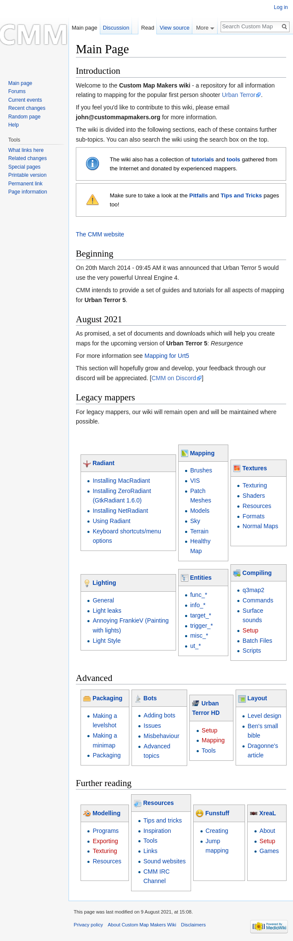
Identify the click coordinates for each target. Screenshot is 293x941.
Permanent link (25, 184)
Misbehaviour (161, 735)
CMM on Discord (174, 378)
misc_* (199, 635)
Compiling (257, 572)
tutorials (202, 159)
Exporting (105, 841)
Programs (106, 830)
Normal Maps (260, 526)
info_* (198, 605)
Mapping (202, 453)
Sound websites (165, 861)
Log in (281, 7)
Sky (195, 520)
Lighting (104, 582)
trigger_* (201, 625)
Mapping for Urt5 (166, 355)
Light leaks (107, 610)
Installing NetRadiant (120, 510)
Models (199, 510)
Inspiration (157, 830)
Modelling (106, 813)
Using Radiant (111, 520)
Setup (250, 630)
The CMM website (100, 234)
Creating (217, 830)
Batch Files (257, 640)
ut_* (195, 645)
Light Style (106, 640)
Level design (264, 715)
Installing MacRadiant (121, 480)
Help (13, 125)
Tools (209, 750)
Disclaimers (193, 924)
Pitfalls (198, 195)
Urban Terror (238, 94)
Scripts (251, 650)
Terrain (199, 531)
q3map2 (253, 590)
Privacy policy (88, 924)
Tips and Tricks (241, 195)
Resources (256, 505)
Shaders (253, 495)
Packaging (108, 698)
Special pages (24, 167)
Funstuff (217, 813)
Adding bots (159, 715)
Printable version (27, 175)
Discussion (116, 27)
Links (151, 850)
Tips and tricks (163, 820)
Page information (27, 192)
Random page (24, 117)
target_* (200, 615)
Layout (257, 698)
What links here (26, 150)
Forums (17, 91)
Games (269, 850)
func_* (198, 594)
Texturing (254, 485)
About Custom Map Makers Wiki (142, 924)
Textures (254, 468)
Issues (152, 725)
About (267, 830)
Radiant (103, 463)
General (103, 600)
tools (233, 159)
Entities (201, 577)
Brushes (201, 470)
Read (147, 27)
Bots (150, 698)
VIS (195, 480)
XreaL (267, 813)
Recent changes (26, 108)
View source (174, 27)
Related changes (27, 158)
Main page (84, 27)
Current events (25, 100)
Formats (253, 516)
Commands (257, 600)
